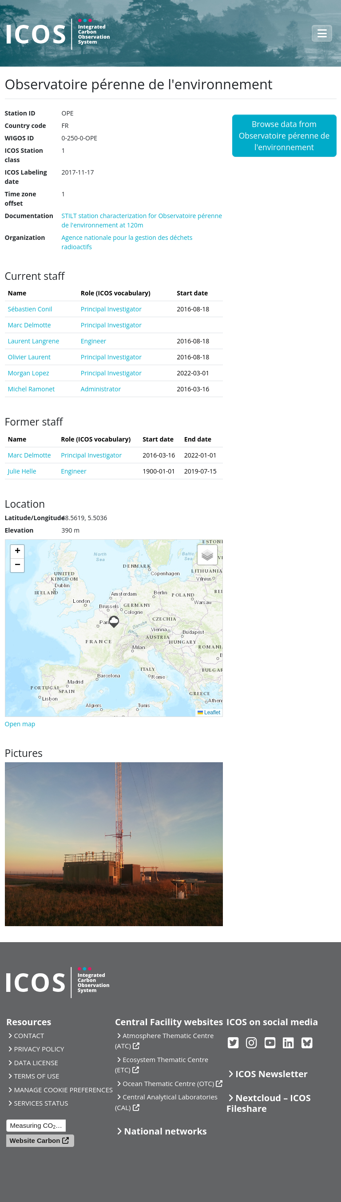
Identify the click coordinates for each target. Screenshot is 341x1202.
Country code (25, 125)
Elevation (19, 530)
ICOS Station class (24, 155)
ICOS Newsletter (271, 1074)
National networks (165, 1131)
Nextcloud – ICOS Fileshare (268, 1103)
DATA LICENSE (36, 1062)
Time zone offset (20, 198)
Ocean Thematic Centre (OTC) (168, 1083)
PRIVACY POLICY (39, 1048)
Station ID (20, 113)
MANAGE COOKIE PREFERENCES (63, 1089)
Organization (25, 237)
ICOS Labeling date (26, 177)
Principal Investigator (111, 309)
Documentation (29, 215)
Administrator (101, 389)
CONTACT (29, 1035)
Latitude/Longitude (35, 517)
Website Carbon (35, 1140)
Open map (20, 724)
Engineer (94, 341)
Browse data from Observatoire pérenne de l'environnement (284, 136)
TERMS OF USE (36, 1075)
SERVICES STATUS (41, 1103)
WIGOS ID (19, 138)
